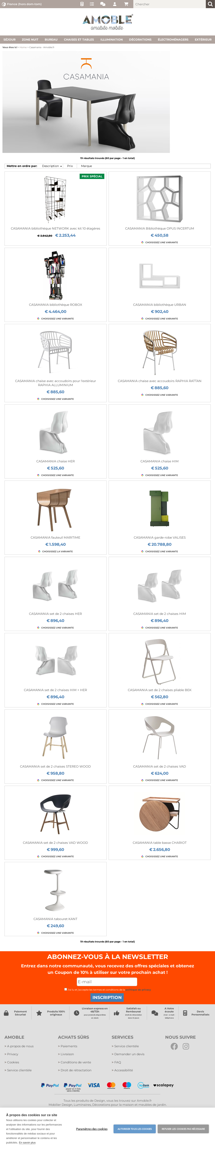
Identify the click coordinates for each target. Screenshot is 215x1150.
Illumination (111, 39)
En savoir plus (27, 1142)
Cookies (11, 1063)
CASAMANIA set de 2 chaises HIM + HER (55, 690)
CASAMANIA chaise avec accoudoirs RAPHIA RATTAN (160, 381)
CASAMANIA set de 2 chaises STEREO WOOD (55, 766)
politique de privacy (138, 989)
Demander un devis (128, 1054)
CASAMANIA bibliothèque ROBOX (55, 305)
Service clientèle (18, 1071)
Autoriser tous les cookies (134, 1128)
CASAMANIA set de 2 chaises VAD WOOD (55, 843)
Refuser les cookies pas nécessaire (183, 1128)
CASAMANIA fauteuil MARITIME (55, 537)
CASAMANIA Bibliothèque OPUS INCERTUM (159, 228)
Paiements (67, 1046)
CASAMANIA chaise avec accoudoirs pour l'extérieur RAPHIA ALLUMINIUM (55, 383)
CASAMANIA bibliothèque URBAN (159, 305)
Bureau (51, 39)
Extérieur (203, 39)
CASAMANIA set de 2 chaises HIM (159, 614)
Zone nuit (30, 39)
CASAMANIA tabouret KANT (55, 919)
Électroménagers (173, 39)
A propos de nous (18, 1046)
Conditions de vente (74, 1063)
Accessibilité (122, 1071)
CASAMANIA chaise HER (55, 461)
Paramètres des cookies (91, 1129)
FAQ (116, 1063)
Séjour (9, 39)
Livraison (66, 1054)
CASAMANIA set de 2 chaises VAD (159, 766)
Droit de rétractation (74, 1071)
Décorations (140, 39)
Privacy (11, 1054)
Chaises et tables (79, 39)
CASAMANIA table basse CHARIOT (160, 843)
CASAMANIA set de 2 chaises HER (55, 614)
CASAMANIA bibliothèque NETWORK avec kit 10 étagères (55, 228)
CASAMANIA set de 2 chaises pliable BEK (160, 690)
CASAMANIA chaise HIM (159, 461)
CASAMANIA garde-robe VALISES (160, 537)
